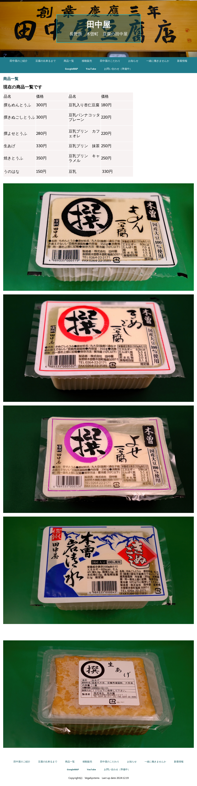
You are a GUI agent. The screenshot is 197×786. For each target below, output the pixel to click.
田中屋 (98, 25)
